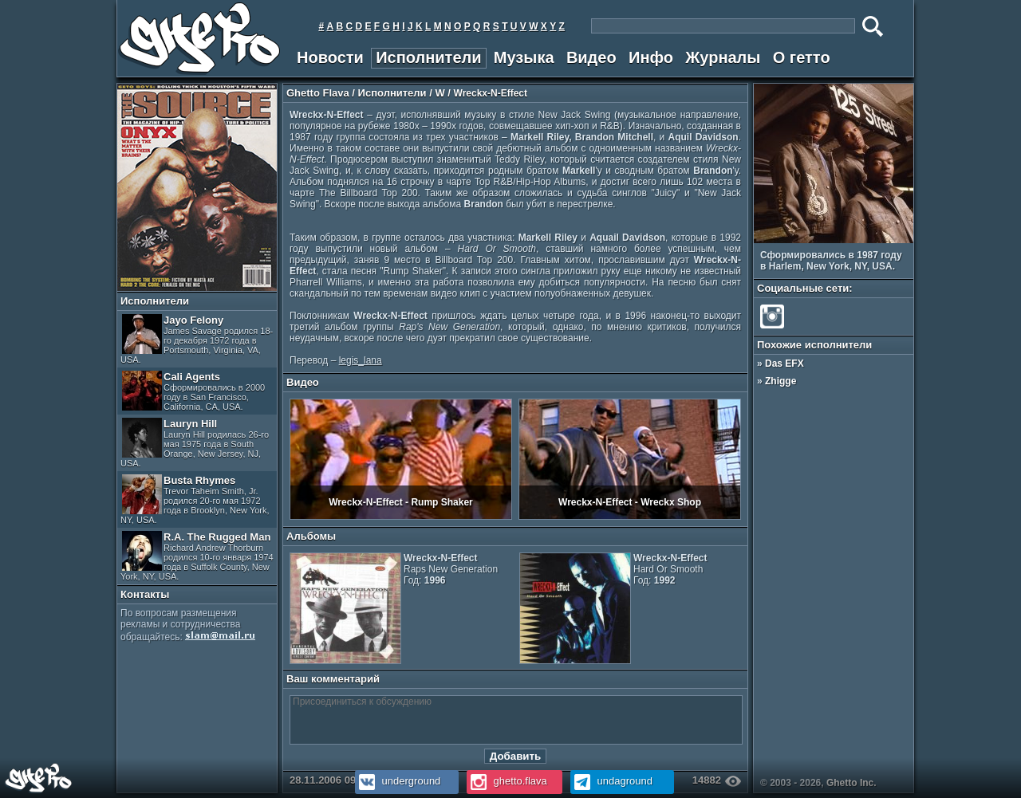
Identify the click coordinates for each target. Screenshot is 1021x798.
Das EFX (784, 363)
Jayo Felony (196, 339)
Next (907, 233)
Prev (896, 233)
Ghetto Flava (317, 93)
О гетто (801, 57)
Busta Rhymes (195, 499)
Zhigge (780, 381)
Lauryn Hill (194, 443)
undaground (611, 781)
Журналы (722, 57)
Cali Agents (193, 391)
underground (397, 781)
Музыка (524, 57)
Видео (591, 57)
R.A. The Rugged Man (197, 556)
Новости (330, 57)
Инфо (651, 57)
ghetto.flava (507, 781)
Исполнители (428, 57)
